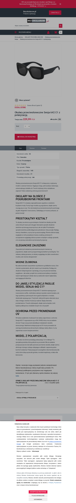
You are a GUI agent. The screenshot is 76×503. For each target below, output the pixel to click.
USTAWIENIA (38, 499)
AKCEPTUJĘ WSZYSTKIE (38, 492)
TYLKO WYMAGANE (38, 495)
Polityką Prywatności (55, 482)
